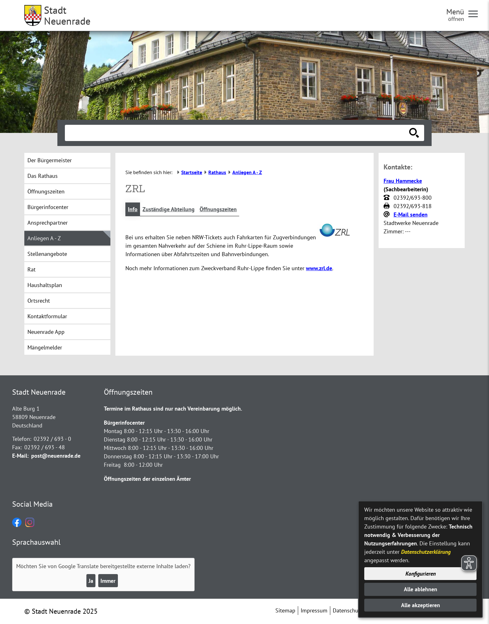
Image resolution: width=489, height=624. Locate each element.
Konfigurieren (420, 573)
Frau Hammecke (403, 180)
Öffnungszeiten (218, 209)
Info (133, 209)
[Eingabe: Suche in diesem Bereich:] (237, 133)
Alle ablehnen (420, 589)
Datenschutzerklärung (426, 551)
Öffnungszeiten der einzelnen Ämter (147, 478)
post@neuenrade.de (55, 455)
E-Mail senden (411, 214)
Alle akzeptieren (420, 605)
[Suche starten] (414, 133)
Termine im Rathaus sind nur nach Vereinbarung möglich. (173, 408)
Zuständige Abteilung (169, 209)
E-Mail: (20, 455)
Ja (91, 580)
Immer (107, 580)
